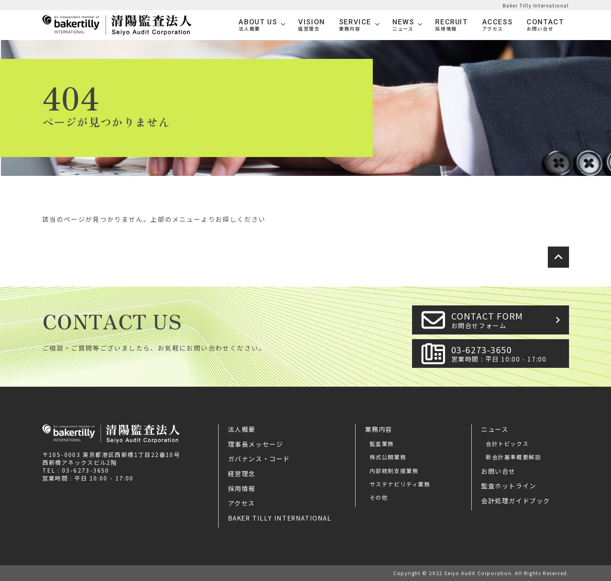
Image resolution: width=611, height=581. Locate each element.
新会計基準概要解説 (513, 457)
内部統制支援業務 (394, 471)
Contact (545, 25)
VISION (311, 25)
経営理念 (241, 473)
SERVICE (355, 25)
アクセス (241, 503)
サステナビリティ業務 (400, 484)
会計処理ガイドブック (515, 500)
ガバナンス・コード (259, 458)
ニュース (494, 429)
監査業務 (382, 444)
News (403, 25)
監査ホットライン (508, 485)
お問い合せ (498, 471)
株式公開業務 (388, 457)
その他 (379, 497)
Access (497, 25)
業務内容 (378, 429)
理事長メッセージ (255, 444)
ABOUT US (258, 25)
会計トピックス (507, 444)
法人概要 (241, 429)
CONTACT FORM (507, 319)
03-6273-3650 (507, 353)
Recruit (451, 25)
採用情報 (241, 488)
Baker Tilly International (536, 5)
